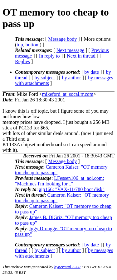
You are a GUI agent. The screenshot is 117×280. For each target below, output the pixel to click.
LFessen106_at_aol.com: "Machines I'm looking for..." (59, 180)
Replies (22, 61)
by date (91, 72)
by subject (45, 77)
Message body (62, 39)
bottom (33, 44)
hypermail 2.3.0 (67, 266)
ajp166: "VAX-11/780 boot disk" (72, 189)
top (20, 44)
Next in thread (81, 55)
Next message (70, 50)
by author (71, 77)
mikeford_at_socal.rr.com (67, 94)
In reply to (49, 55)
